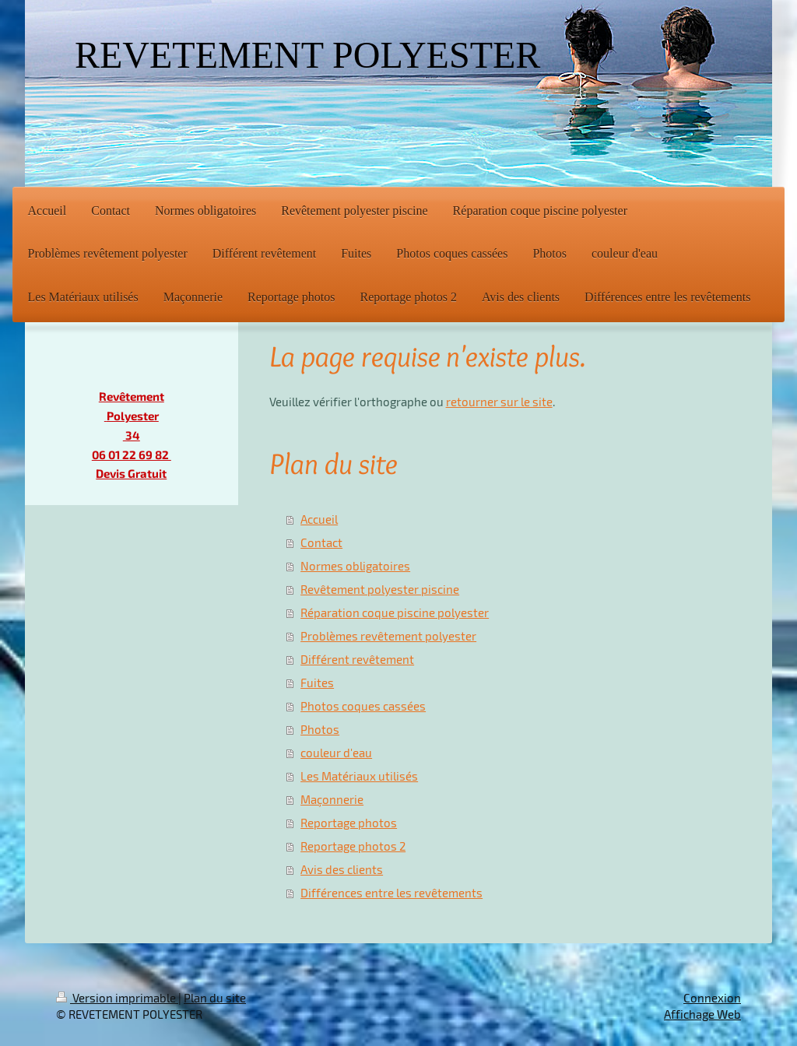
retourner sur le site (499, 402)
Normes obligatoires (355, 566)
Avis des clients (341, 869)
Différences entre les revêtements (391, 893)
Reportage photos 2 (353, 846)
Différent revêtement (357, 659)
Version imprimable (117, 998)
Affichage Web (702, 1014)
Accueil (319, 519)
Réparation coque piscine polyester (394, 612)
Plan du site (215, 998)
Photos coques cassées (363, 706)
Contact (321, 542)
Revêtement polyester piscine (379, 589)
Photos (319, 729)
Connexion (712, 998)
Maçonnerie (331, 799)
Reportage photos (348, 823)
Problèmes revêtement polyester (388, 636)
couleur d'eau (336, 753)
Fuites (317, 683)
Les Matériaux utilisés (359, 776)
